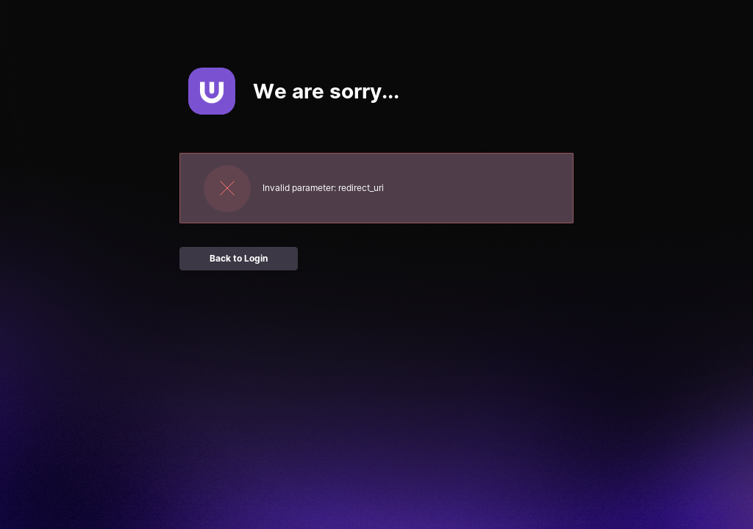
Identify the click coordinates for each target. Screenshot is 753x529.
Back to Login (239, 258)
